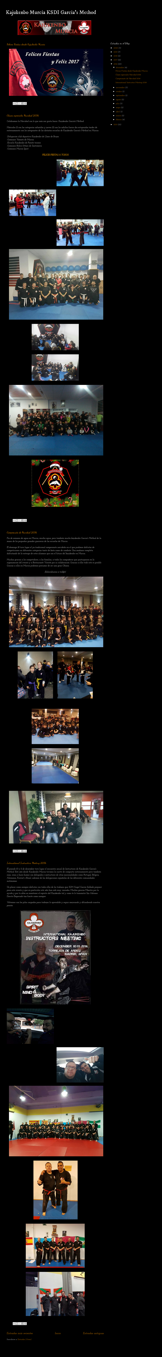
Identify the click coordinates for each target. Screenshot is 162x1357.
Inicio (58, 1333)
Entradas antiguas (93, 1333)
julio (118, 104)
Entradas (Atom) (25, 1339)
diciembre (120, 68)
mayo (118, 108)
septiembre (120, 95)
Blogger (99, 1351)
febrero (119, 120)
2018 (116, 56)
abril (118, 112)
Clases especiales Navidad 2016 (23, 115)
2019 (116, 52)
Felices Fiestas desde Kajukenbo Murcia (26, 44)
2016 (116, 64)
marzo (119, 116)
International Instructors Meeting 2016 (26, 862)
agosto (119, 100)
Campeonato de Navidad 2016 (22, 532)
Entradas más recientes (20, 1333)
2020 (116, 48)
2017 (116, 60)
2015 (116, 125)
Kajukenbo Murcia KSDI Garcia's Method (51, 12)
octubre (119, 91)
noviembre (120, 88)
